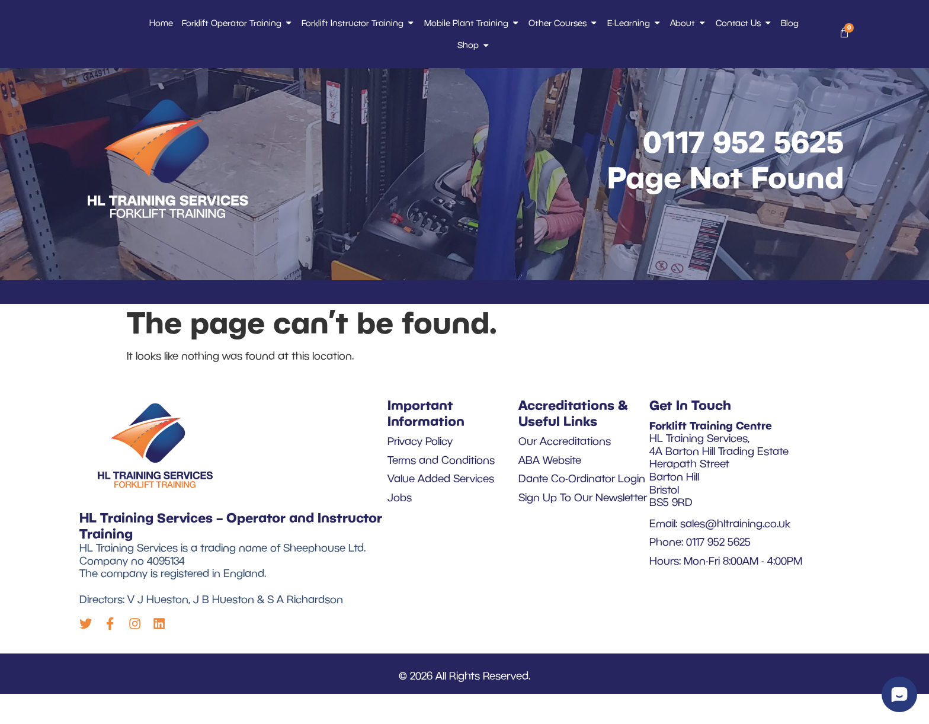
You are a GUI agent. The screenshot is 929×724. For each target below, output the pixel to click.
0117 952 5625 (743, 168)
